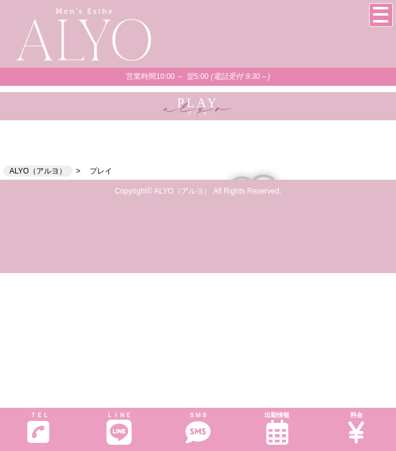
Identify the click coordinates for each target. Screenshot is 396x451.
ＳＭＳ (198, 428)
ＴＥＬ (38, 428)
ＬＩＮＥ (118, 428)
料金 (356, 428)
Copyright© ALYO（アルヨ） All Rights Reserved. (198, 191)
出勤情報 (276, 428)
